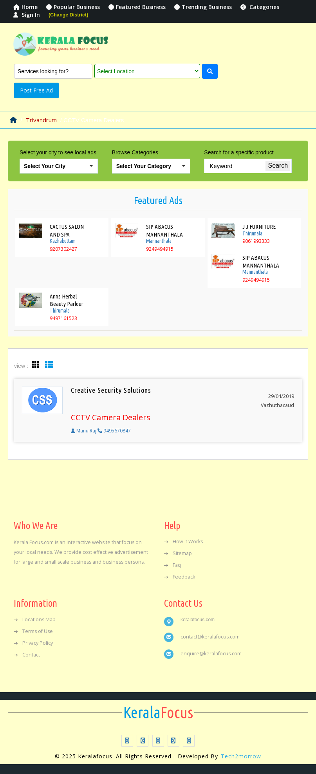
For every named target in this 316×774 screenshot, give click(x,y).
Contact (27, 654)
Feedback (179, 576)
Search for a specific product (238, 152)
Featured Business (137, 7)
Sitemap (178, 553)
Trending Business (203, 7)
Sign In (26, 14)
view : (21, 366)
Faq (172, 565)
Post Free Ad (36, 90)
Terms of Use (33, 631)
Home (25, 7)
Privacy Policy (33, 643)
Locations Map (35, 619)
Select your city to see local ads (58, 152)
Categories (259, 7)
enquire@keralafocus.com (211, 653)
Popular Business (73, 7)
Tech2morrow (241, 756)
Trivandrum (41, 120)
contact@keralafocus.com (210, 636)
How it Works (183, 541)
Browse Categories (135, 152)
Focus (158, 712)
